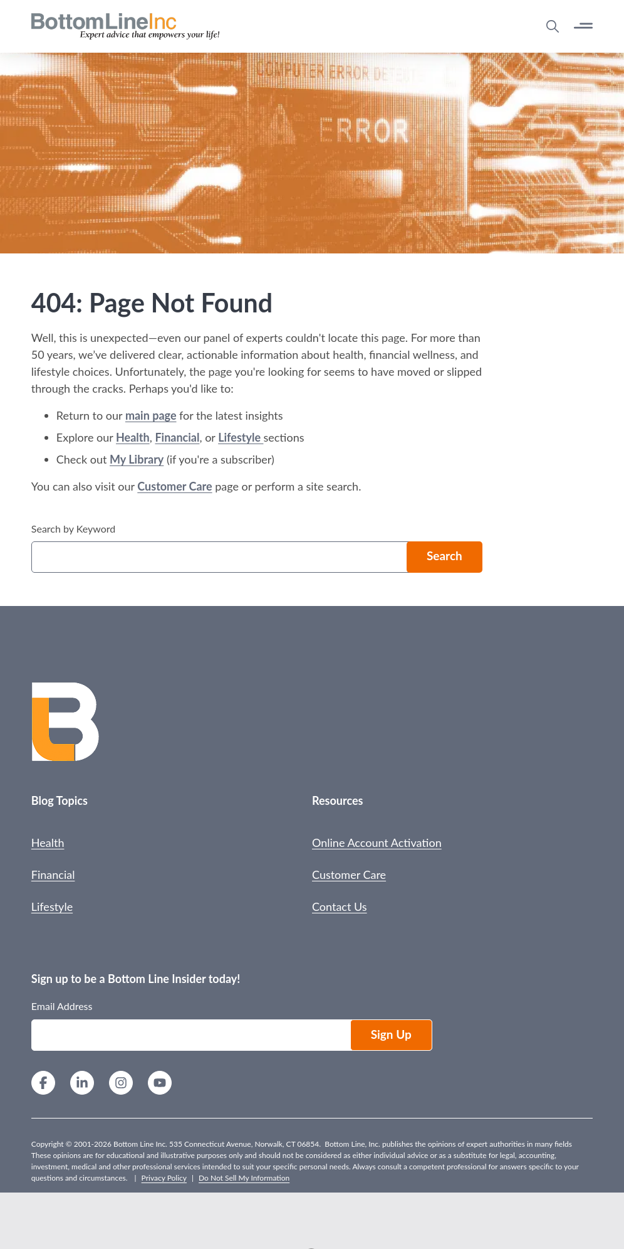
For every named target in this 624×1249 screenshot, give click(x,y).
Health (133, 437)
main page (151, 415)
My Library (137, 459)
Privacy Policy (164, 1178)
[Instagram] (121, 1084)
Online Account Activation (377, 842)
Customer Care (174, 486)
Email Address (62, 1006)
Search (444, 555)
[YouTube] (160, 1084)
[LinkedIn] (82, 1084)
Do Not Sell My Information (244, 1178)
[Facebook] (43, 1084)
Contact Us (339, 906)
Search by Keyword (73, 528)
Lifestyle (240, 437)
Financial (177, 437)
